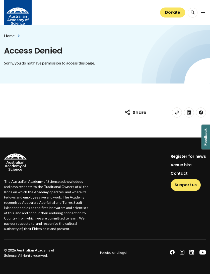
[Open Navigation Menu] (203, 13)
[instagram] (182, 252)
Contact (179, 173)
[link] (177, 113)
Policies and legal (113, 252)
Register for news (188, 156)
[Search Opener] (192, 13)
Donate (172, 12)
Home (9, 35)
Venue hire (181, 165)
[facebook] (201, 113)
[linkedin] (189, 113)
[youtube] (202, 252)
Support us (186, 185)
